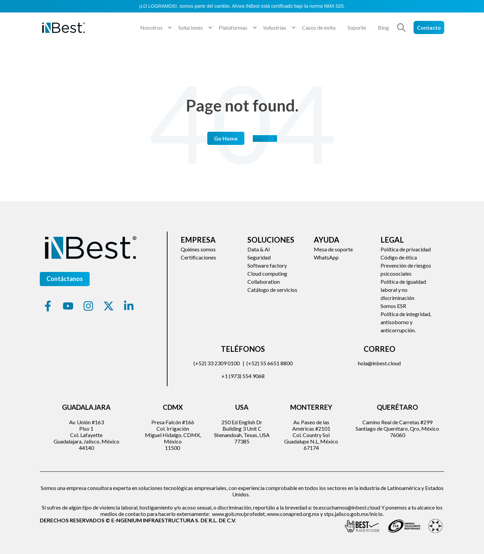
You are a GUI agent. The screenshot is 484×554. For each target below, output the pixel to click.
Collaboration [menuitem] (263, 281)
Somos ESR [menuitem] (393, 306)
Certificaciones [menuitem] (198, 257)
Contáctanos (65, 278)
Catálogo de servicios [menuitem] (272, 289)
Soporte (356, 27)
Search (265, 138)
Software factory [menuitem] (267, 265)
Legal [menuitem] (392, 239)
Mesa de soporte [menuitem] (333, 249)
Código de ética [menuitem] (399, 257)
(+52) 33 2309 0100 (216, 363)
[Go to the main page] (63, 27)
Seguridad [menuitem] (259, 257)
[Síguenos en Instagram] (88, 306)
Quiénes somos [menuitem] (198, 249)
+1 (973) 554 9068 (243, 376)
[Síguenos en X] (108, 306)
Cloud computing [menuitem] (267, 273)
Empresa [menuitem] (198, 239)
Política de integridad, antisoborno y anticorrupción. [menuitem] (406, 322)
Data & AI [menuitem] (258, 249)
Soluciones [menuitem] (270, 239)
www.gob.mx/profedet (238, 514)
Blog (383, 27)
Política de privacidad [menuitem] (406, 249)
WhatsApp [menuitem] (326, 257)
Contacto (429, 27)
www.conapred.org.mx (293, 514)
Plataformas (233, 27)
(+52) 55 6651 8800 (269, 363)
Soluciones (190, 27)
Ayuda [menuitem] (326, 239)
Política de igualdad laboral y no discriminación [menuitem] (403, 289)
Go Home (226, 138)
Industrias (274, 27)
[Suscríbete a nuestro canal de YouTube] (68, 306)
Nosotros (151, 27)
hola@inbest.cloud (379, 363)
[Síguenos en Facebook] (48, 306)
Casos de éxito (319, 27)
